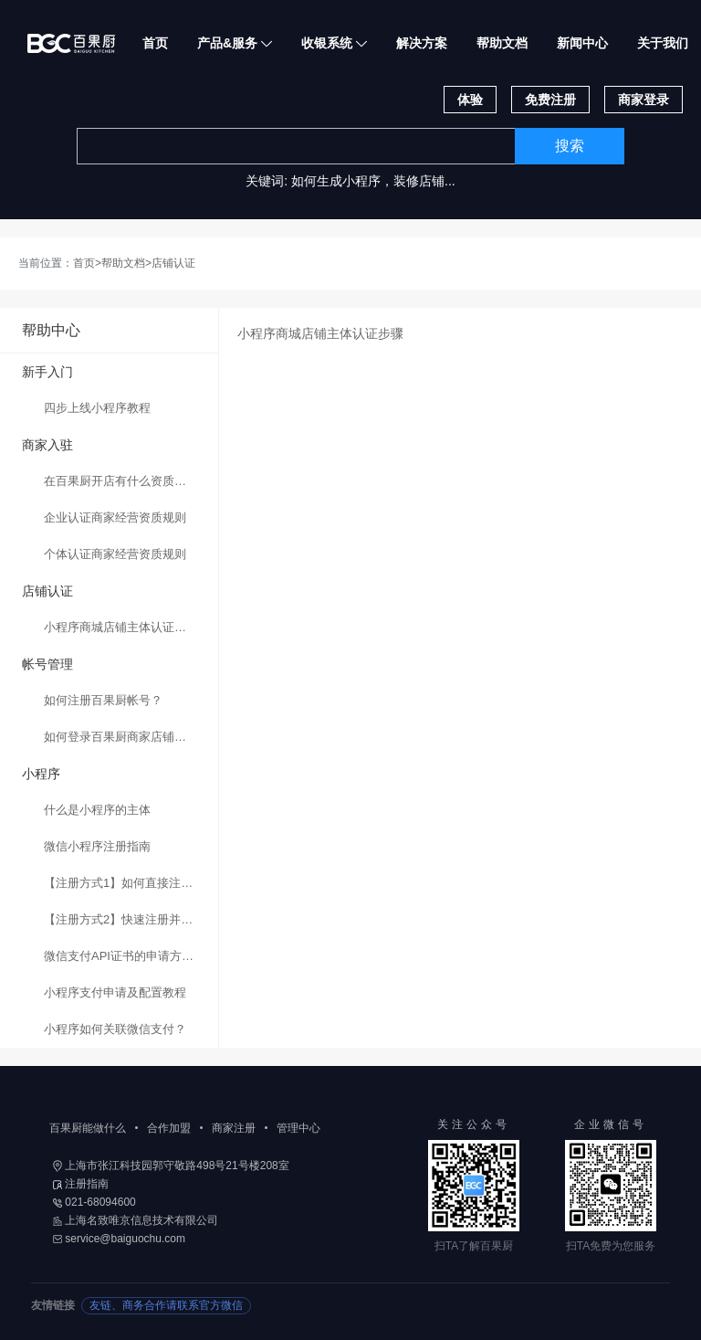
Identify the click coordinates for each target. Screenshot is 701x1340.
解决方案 (421, 43)
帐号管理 (47, 664)
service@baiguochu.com (119, 1238)
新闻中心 (582, 43)
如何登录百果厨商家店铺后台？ (127, 737)
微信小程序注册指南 (97, 846)
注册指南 (81, 1183)
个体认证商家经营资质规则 (115, 554)
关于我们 (662, 43)
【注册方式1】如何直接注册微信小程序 (131, 883)
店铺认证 (173, 263)
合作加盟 (169, 1128)
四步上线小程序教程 (97, 408)
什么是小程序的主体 (97, 810)
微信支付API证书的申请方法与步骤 (131, 956)
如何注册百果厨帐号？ (103, 700)
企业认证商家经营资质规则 (115, 517)
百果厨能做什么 (87, 1128)
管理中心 (298, 1128)
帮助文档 (502, 43)
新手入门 (47, 371)
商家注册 (234, 1128)
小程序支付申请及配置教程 (115, 992)
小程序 (41, 773)
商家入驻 (47, 445)
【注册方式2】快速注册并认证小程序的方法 (131, 919)
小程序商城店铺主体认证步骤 (121, 627)
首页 (155, 43)
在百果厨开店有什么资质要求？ (127, 481)
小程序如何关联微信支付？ (115, 1029)
